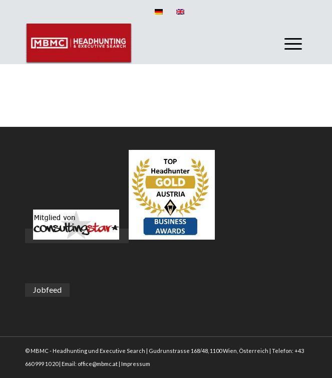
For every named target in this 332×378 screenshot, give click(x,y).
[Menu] (288, 44)
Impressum (135, 363)
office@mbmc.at (98, 363)
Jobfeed (47, 289)
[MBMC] (138, 44)
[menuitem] (288, 44)
